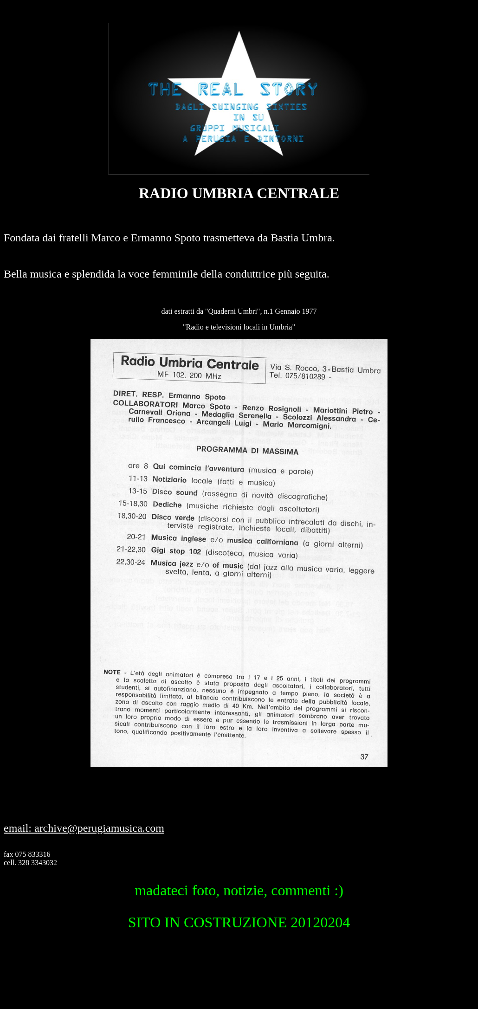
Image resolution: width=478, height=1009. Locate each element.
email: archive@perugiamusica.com (84, 828)
